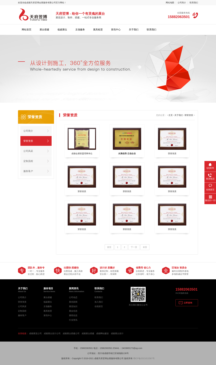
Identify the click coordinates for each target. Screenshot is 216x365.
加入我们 (98, 302)
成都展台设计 (117, 333)
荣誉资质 (28, 141)
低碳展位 (62, 29)
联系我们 (194, 2)
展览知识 (73, 306)
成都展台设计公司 (52, 333)
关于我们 (133, 29)
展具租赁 (98, 29)
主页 (170, 115)
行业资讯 (73, 320)
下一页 (134, 247)
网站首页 (26, 29)
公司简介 (182, 2)
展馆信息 (73, 315)
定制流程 (28, 161)
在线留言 (98, 306)
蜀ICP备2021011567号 (144, 358)
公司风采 (28, 151)
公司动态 (73, 297)
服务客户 (28, 171)
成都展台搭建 (88, 333)
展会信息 (73, 311)
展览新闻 (73, 302)
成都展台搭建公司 (71, 333)
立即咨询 (188, 303)
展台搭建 (44, 29)
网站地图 (170, 2)
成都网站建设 (102, 333)
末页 (145, 247)
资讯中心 (116, 29)
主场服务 (80, 29)
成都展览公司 (35, 333)
